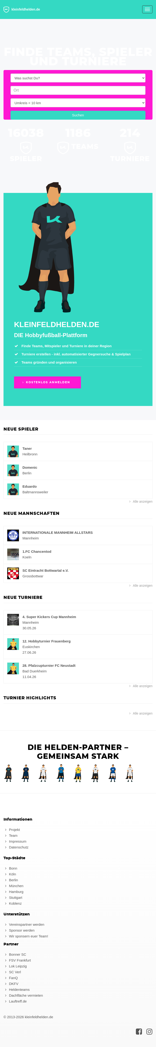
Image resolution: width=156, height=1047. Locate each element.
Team (11, 835)
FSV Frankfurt (17, 960)
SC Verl (12, 972)
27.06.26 (29, 652)
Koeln (26, 557)
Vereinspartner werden (24, 924)
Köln (10, 874)
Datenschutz (16, 847)
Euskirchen (31, 647)
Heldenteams (17, 990)
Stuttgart (13, 898)
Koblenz (13, 903)
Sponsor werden (19, 930)
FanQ (11, 978)
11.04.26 (29, 677)
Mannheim (30, 538)
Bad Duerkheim (34, 671)
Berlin (26, 473)
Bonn (10, 868)
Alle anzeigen (140, 501)
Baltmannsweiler (35, 492)
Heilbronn (29, 454)
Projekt (12, 830)
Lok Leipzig (15, 966)
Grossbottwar (32, 576)
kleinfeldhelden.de (22, 10)
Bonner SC (15, 954)
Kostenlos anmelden (45, 382)
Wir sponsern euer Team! (26, 936)
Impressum (15, 841)
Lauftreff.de (15, 1001)
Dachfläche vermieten (23, 995)
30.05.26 (29, 628)
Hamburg (13, 892)
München (13, 886)
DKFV (11, 984)
